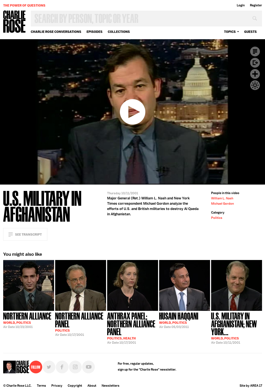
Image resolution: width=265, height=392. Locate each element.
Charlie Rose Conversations (56, 32)
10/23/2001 (27, 320)
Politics (216, 218)
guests (250, 32)
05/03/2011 (178, 320)
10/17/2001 (80, 324)
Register (256, 5)
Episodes (94, 32)
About (91, 386)
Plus (255, 74)
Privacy (56, 386)
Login (241, 5)
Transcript (255, 51)
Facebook (62, 367)
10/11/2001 (236, 328)
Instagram (75, 367)
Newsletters (110, 386)
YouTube (88, 367)
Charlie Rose (14, 21)
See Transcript (28, 234)
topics (230, 32)
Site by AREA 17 (251, 386)
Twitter (49, 367)
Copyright (75, 386)
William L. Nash (222, 198)
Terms (41, 386)
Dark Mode (255, 85)
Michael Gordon (222, 204)
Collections (119, 32)
